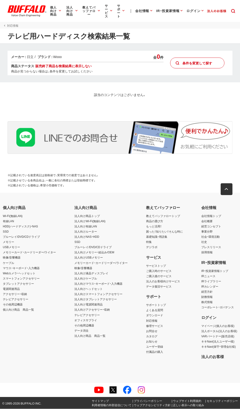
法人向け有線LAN (85, 226)
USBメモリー (11, 247)
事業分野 (207, 232)
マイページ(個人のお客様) (217, 326)
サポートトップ (156, 305)
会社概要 (207, 221)
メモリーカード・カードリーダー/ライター (29, 252)
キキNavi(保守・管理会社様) (218, 347)
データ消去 (81, 330)
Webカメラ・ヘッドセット (19, 273)
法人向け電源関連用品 (88, 304)
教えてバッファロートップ (163, 216)
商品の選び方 (154, 221)
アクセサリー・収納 (15, 294)
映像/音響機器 (12, 257)
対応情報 (151, 320)
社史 (204, 242)
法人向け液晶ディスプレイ (91, 273)
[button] (227, 189)
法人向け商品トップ (87, 216)
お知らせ (151, 341)
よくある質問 (154, 310)
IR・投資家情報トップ (214, 271)
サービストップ (156, 265)
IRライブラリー (211, 281)
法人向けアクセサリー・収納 (92, 310)
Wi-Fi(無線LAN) (12, 216)
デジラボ (151, 247)
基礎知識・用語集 (156, 237)
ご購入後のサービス (159, 276)
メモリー (8, 242)
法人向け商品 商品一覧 (89, 336)
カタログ (151, 336)
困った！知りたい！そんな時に (164, 232)
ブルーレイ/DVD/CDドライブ (21, 237)
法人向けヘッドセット (88, 289)
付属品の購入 (154, 352)
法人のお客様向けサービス (163, 281)
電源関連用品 (11, 289)
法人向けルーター (85, 232)
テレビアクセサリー (15, 299)
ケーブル (8, 263)
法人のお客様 (212, 356)
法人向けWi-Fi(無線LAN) (89, 221)
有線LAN (8, 221)
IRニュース (208, 276)
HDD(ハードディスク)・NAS (20, 226)
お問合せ (151, 331)
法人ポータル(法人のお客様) (219, 331)
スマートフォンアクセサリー (21, 278)
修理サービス (154, 326)
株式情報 (207, 302)
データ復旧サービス (159, 286)
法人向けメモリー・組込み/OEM (94, 252)
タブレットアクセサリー (18, 284)
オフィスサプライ (85, 320)
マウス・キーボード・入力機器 (21, 268)
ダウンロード (154, 315)
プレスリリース (211, 247)
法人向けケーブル (85, 278)
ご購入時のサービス (159, 271)
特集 (149, 242)
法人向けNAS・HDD (86, 237)
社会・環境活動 (210, 237)
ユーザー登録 (154, 347)
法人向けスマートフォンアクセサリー (98, 294)
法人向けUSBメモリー (88, 257)
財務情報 (207, 297)
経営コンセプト (211, 226)
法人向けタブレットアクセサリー (95, 299)
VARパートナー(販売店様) (217, 336)
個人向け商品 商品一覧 (18, 310)
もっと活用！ (154, 226)
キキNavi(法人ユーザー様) (217, 341)
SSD (6, 232)
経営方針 (207, 292)
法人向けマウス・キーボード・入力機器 (98, 284)
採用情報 (207, 252)
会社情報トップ (211, 216)
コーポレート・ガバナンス (217, 307)
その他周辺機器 (13, 304)
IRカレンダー (209, 286)
